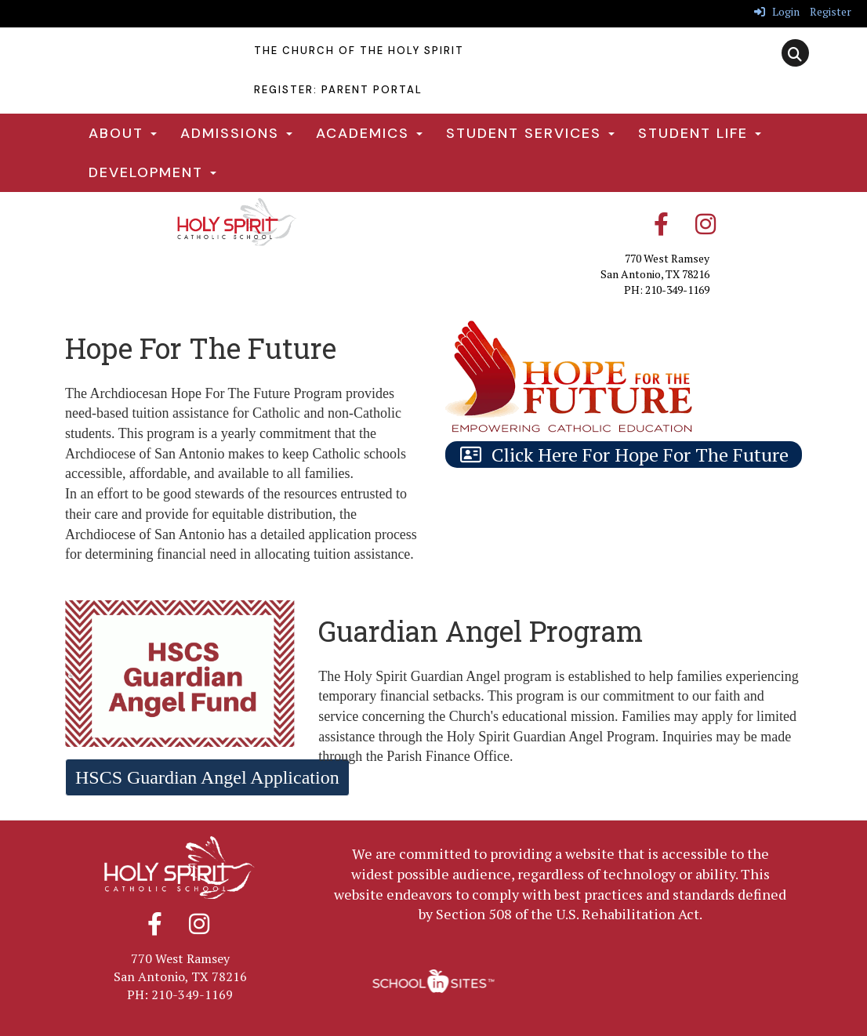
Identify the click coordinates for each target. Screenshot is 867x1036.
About (123, 133)
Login (777, 11)
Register (830, 11)
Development (152, 172)
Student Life (699, 133)
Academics (369, 133)
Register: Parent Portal (338, 89)
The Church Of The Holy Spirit (359, 50)
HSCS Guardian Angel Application (207, 777)
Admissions (236, 133)
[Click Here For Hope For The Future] (624, 454)
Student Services (530, 133)
